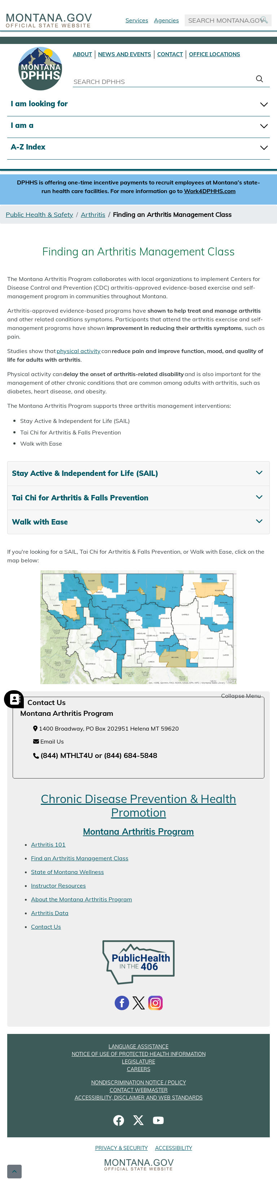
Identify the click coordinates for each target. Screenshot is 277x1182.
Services (137, 20)
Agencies (166, 20)
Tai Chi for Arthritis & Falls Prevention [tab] (80, 497)
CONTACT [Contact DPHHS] (170, 54)
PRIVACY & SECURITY (121, 1148)
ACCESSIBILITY (173, 1148)
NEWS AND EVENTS (124, 54)
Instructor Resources (58, 885)
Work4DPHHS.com (210, 191)
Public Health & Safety (39, 214)
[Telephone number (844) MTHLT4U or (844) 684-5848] (95, 755)
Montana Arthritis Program (138, 831)
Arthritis (93, 214)
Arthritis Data (50, 912)
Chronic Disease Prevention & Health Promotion (138, 805)
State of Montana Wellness (67, 871)
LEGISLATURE (138, 1061)
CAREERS (138, 1069)
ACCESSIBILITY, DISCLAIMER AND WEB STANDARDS (139, 1097)
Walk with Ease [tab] (40, 521)
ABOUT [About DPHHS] (82, 54)
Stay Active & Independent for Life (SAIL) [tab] (85, 473)
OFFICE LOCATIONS (214, 54)
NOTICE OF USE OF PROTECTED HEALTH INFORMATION (139, 1054)
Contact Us (46, 926)
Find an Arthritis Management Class (79, 858)
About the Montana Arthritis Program (81, 899)
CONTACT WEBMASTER (139, 1090)
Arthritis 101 (48, 844)
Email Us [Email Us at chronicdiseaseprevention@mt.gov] (48, 741)
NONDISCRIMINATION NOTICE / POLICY (138, 1082)
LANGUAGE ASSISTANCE (138, 1046)
